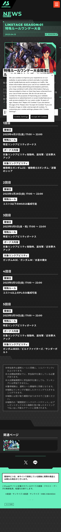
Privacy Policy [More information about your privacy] (22, 111)
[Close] (52, 75)
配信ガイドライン (30, 518)
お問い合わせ (44, 512)
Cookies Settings (45, 505)
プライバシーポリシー (16, 512)
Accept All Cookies (39, 117)
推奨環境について (16, 505)
